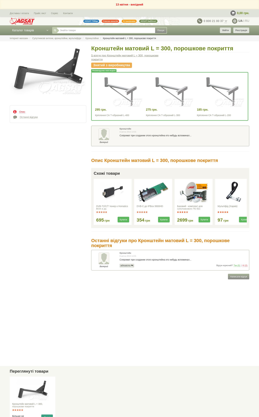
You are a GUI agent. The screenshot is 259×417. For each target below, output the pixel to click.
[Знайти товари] (106, 30)
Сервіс (54, 13)
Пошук (160, 30)
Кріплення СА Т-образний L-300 (163, 115)
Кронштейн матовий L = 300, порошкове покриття (27, 405)
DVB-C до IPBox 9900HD (150, 206)
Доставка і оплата (19, 13)
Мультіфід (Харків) (227, 206)
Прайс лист (40, 13)
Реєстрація (241, 30)
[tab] (48, 111)
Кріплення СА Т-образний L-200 (214, 115)
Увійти (225, 30)
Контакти (68, 13)
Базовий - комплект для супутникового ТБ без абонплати (190, 208)
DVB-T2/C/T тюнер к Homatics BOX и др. (112, 207)
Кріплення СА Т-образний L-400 (112, 115)
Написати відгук (238, 276)
